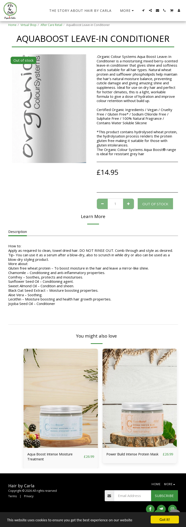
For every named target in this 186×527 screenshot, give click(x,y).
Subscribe (164, 496)
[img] (61, 398)
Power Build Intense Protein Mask (129, 457)
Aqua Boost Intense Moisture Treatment (51, 457)
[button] (143, 10)
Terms (12, 496)
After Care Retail (51, 25)
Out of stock (155, 203)
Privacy (28, 496)
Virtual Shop (29, 25)
